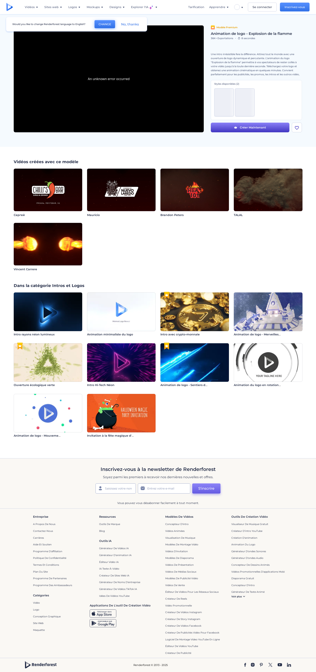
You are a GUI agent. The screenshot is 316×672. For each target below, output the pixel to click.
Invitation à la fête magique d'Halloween (117, 435)
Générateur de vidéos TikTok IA (118, 589)
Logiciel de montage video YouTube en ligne (192, 639)
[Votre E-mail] (164, 488)
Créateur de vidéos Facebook (183, 625)
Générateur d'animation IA (115, 555)
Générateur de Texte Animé (248, 591)
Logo (36, 609)
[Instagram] (253, 665)
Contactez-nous (43, 530)
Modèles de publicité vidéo (181, 578)
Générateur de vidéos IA (114, 548)
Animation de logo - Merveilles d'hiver (261, 334)
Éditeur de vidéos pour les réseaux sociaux (192, 591)
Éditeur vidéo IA (109, 561)
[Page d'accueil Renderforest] (9, 7)
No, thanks (130, 24)
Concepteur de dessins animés (250, 564)
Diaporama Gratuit (242, 578)
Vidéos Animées (175, 530)
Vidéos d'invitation (176, 551)
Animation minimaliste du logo (110, 334)
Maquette (39, 629)
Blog (102, 530)
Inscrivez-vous (295, 7)
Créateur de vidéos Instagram (183, 612)
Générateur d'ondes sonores (248, 551)
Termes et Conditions (46, 564)
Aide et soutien (42, 544)
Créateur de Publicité (178, 652)
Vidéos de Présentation (179, 564)
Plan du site (40, 571)
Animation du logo (243, 544)
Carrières (38, 537)
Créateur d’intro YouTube (246, 530)
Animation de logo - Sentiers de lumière (189, 385)
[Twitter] (270, 665)
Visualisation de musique (180, 537)
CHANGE (105, 24)
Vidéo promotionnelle (178, 605)
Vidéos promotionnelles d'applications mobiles (259, 571)
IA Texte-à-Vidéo (109, 568)
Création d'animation (244, 537)
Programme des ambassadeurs (52, 585)
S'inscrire (206, 488)
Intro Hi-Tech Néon (100, 385)
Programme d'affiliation (47, 551)
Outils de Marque (109, 524)
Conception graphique (47, 616)
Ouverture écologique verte (34, 385)
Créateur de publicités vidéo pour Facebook (192, 632)
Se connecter (262, 7)
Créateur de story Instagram (182, 619)
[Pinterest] (261, 665)
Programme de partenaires (50, 578)
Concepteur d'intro (177, 524)
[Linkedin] (289, 665)
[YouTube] (280, 665)
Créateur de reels (176, 598)
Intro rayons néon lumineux (34, 334)
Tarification (196, 7)
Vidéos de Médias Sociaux (180, 571)
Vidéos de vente (175, 585)
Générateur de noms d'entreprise (119, 582)
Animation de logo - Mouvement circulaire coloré (50, 435)
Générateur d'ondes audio (247, 557)
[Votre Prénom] (116, 488)
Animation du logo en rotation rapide (261, 385)
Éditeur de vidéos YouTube (181, 646)
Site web (38, 623)
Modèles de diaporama (179, 557)
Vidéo (36, 602)
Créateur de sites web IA (114, 575)
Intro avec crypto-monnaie (180, 334)
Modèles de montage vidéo (181, 544)
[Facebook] (245, 665)
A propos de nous (44, 524)
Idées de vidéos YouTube (114, 595)
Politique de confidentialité (49, 557)
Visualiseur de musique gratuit (249, 524)
